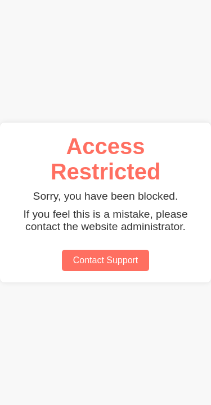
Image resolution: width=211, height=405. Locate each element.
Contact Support (105, 260)
